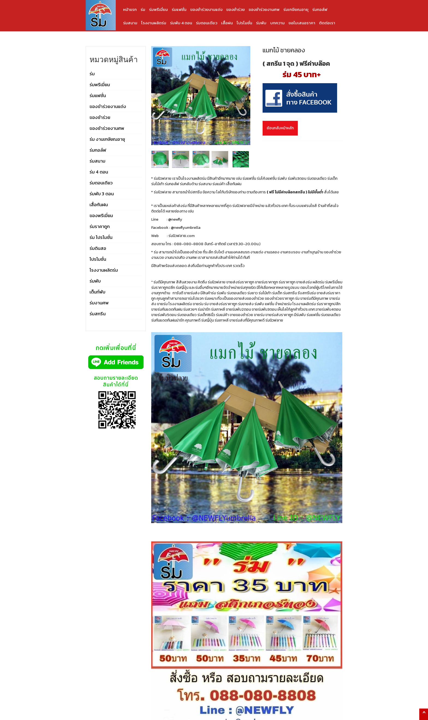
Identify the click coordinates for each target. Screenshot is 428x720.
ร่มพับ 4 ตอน (181, 23)
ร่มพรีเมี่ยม (158, 9)
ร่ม (143, 9)
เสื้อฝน (227, 23)
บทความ (277, 23)
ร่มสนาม (130, 23)
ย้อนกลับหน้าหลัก (280, 128)
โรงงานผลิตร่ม (153, 23)
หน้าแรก (130, 9)
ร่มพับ (261, 23)
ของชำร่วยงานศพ (264, 9)
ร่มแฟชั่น (179, 9)
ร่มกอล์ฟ (319, 9)
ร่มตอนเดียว (206, 23)
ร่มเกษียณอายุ (295, 9)
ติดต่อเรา (327, 23)
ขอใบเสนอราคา (302, 23)
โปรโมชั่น (244, 23)
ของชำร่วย (235, 9)
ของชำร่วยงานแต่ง (206, 9)
